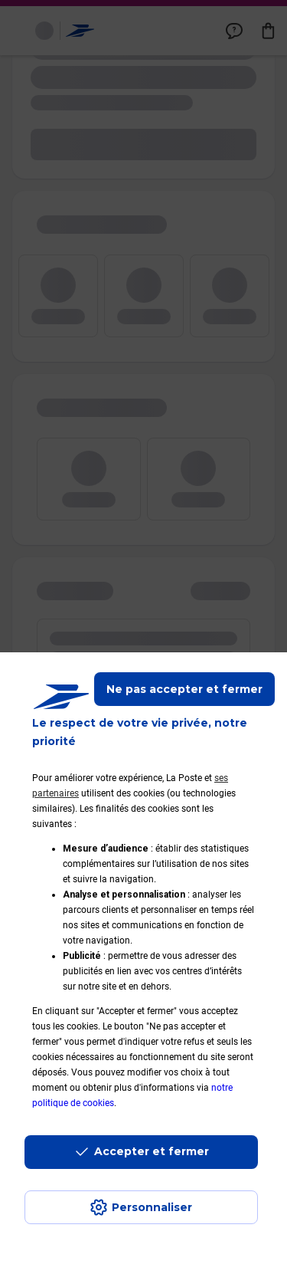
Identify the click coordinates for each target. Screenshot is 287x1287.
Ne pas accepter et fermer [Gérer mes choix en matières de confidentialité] (184, 689)
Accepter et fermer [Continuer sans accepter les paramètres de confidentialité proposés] (151, 1151)
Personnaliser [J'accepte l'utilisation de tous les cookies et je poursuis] (152, 1207)
